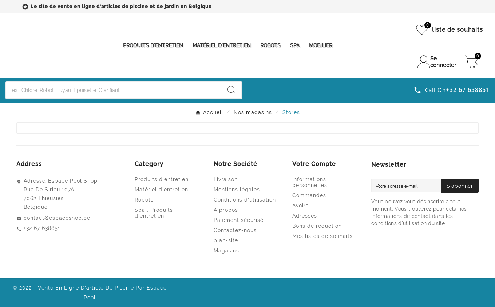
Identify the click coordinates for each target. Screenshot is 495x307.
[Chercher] (114, 90)
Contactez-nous (235, 230)
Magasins (226, 251)
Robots (144, 200)
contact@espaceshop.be (57, 218)
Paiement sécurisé (239, 220)
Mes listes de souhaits (322, 236)
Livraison (226, 179)
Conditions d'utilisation (245, 200)
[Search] (231, 90)
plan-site (226, 240)
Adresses (304, 216)
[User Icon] (437, 61)
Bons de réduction (317, 226)
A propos (226, 210)
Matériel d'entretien (161, 189)
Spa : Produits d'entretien (154, 213)
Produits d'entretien (162, 179)
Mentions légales (237, 189)
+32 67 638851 (42, 228)
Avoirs (300, 205)
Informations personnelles (309, 182)
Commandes (309, 195)
